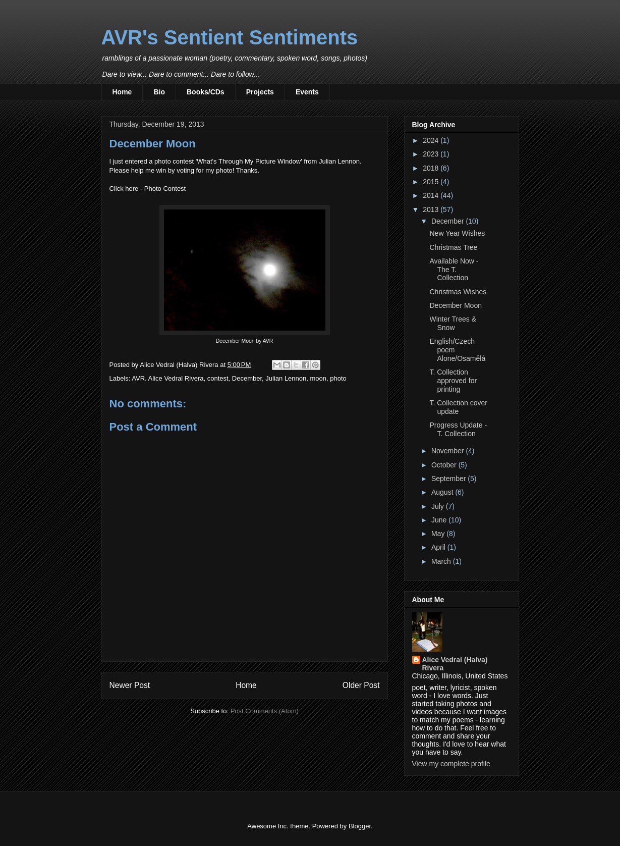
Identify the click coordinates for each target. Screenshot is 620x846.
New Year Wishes (457, 233)
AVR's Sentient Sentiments (229, 37)
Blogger (360, 826)
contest (218, 378)
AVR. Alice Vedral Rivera (167, 378)
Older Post (361, 685)
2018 (431, 168)
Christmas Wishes (457, 292)
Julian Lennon (285, 378)
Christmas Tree (453, 247)
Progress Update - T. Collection (458, 429)
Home (122, 92)
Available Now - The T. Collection (453, 269)
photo (338, 378)
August (443, 492)
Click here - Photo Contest (147, 188)
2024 (431, 140)
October (445, 465)
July (438, 506)
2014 (431, 195)
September (449, 478)
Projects (260, 92)
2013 (431, 209)
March (442, 561)
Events (307, 92)
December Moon (455, 305)
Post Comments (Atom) (265, 711)
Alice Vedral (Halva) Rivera (455, 664)
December (247, 378)
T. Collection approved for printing (453, 380)
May (438, 534)
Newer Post (129, 685)
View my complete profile (451, 764)
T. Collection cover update (458, 407)
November (448, 451)
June (439, 520)
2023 (431, 154)
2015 (431, 182)
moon (318, 378)
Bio (159, 92)
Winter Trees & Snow (452, 323)
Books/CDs (205, 92)
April (439, 547)
